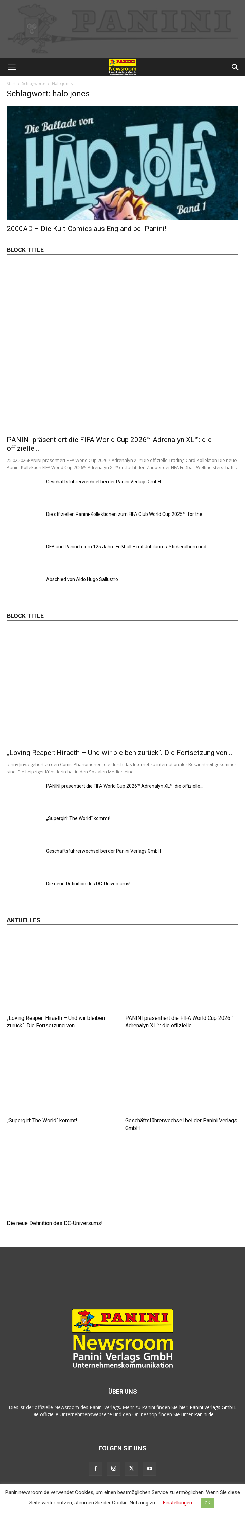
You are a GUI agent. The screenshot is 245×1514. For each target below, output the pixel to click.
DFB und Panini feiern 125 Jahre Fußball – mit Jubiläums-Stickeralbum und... (127, 546)
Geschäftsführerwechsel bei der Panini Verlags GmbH (103, 481)
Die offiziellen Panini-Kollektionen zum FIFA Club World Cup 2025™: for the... (125, 514)
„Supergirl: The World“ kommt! (78, 818)
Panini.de (204, 1414)
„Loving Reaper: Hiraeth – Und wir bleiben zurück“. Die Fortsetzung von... (119, 753)
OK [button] (207, 1503)
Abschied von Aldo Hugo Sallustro (82, 579)
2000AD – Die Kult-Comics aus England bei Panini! (86, 228)
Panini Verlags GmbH (212, 1407)
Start (11, 83)
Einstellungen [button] (177, 1503)
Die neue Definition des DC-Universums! (88, 883)
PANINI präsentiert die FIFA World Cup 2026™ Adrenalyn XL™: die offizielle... (124, 786)
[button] (11, 67)
